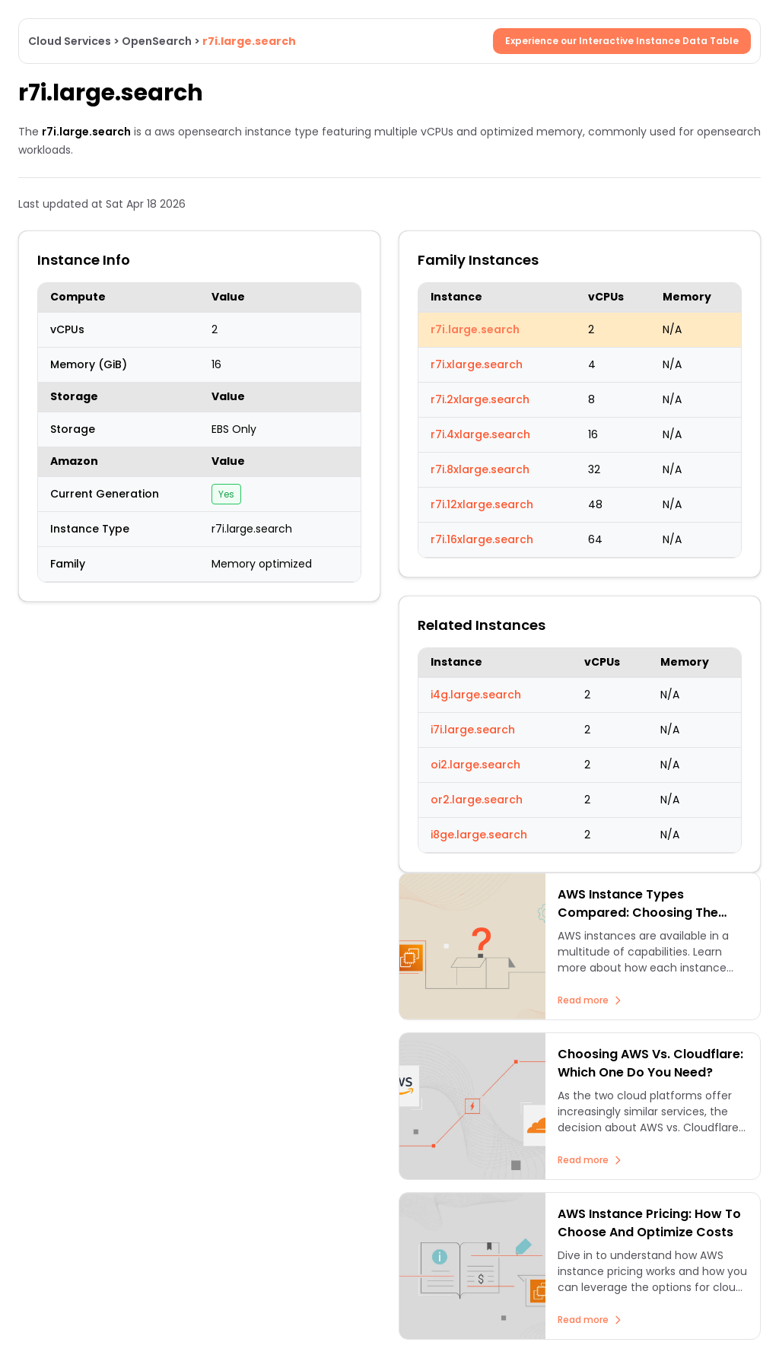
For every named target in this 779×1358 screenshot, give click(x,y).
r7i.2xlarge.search (480, 399)
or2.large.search (477, 799)
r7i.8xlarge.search (480, 469)
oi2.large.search (475, 764)
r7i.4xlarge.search (480, 434)
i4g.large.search (476, 694)
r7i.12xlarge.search (482, 504)
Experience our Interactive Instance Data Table (622, 40)
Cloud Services (69, 41)
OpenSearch (157, 41)
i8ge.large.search (479, 834)
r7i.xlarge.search (477, 364)
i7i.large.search (473, 729)
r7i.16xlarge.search (482, 539)
